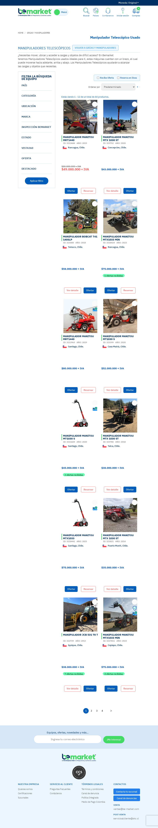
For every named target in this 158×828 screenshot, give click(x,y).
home (20, 33)
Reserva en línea (128, 77)
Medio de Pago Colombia (93, 801)
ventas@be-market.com (126, 808)
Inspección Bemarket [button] (36, 127)
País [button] (24, 85)
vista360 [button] (27, 148)
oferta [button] (26, 158)
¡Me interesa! (114, 739)
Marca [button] (26, 116)
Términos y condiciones (93, 789)
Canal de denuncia (90, 793)
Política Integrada (90, 797)
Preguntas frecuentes (60, 789)
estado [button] (26, 137)
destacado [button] (29, 168)
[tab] (37, 85)
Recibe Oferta (107, 77)
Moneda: (123, 2)
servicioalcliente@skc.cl (126, 818)
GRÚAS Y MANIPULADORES (38, 33)
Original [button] (129, 2)
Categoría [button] (29, 95)
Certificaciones (25, 793)
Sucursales (23, 797)
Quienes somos (25, 789)
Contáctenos (56, 793)
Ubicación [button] (29, 106)
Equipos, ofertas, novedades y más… (68, 737)
